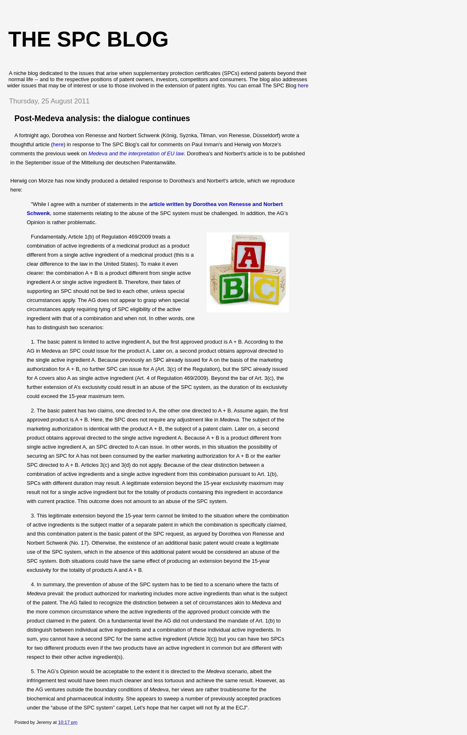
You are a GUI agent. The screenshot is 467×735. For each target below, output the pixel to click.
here (303, 85)
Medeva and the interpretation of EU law (136, 153)
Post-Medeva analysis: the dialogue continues (102, 118)
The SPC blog (88, 39)
